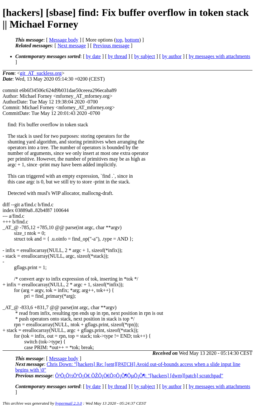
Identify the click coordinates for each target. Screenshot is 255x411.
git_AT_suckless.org (41, 73)
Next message (72, 45)
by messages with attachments (219, 56)
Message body (63, 40)
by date (93, 56)
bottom (132, 40)
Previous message (111, 45)
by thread (117, 56)
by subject (144, 56)
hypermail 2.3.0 (68, 403)
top (119, 40)
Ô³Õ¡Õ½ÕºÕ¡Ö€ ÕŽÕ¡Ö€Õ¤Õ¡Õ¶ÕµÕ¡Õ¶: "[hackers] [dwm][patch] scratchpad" (139, 375)
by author (172, 56)
